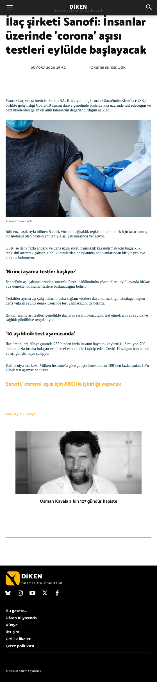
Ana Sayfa (14, 414)
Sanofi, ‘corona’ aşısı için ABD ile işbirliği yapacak (63, 384)
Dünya (30, 414)
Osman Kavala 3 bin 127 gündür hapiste (78, 501)
